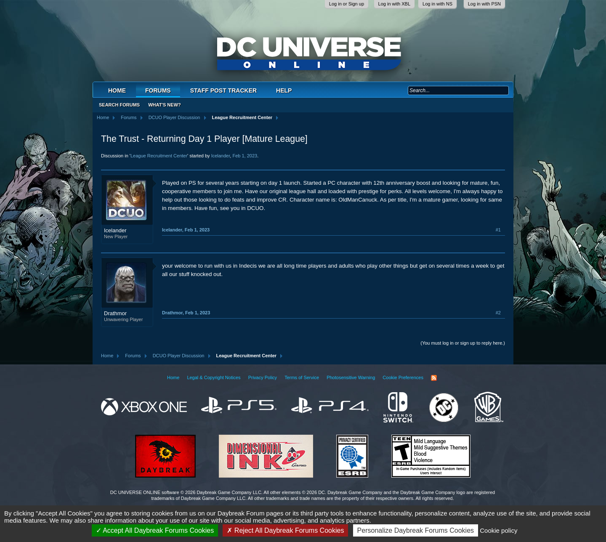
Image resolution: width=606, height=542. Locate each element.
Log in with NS (437, 3)
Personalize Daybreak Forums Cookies (415, 530)
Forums (158, 90)
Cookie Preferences (403, 377)
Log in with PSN (484, 3)
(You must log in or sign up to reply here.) (462, 342)
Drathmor (115, 313)
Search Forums (119, 104)
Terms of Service (301, 377)
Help (284, 90)
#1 (498, 229)
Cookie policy (498, 530)
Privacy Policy (262, 377)
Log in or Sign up (346, 3)
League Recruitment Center (158, 155)
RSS (434, 378)
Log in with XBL (394, 3)
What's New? (164, 104)
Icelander (220, 155)
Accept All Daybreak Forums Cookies (155, 530)
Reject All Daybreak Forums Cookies (285, 530)
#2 (498, 312)
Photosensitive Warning (351, 377)
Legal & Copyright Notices (213, 377)
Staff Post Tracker (223, 90)
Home (117, 90)
